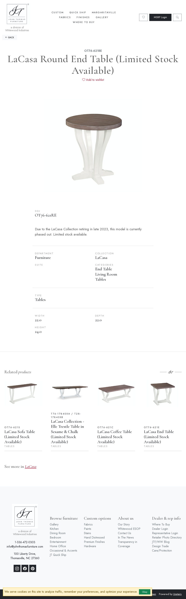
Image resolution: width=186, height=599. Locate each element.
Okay (144, 592)
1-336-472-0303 (25, 542)
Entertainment (58, 542)
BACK (9, 37)
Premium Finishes (94, 542)
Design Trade (160, 546)
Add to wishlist (93, 80)
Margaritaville (104, 12)
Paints (87, 529)
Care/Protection (162, 550)
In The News (126, 537)
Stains (87, 533)
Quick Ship (77, 12)
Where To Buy (84, 22)
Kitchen (54, 529)
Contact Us (124, 533)
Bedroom (55, 537)
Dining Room (58, 533)
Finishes (83, 17)
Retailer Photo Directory (167, 537)
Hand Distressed (94, 537)
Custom (58, 12)
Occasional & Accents (63, 550)
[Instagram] (17, 568)
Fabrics (65, 17)
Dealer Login (160, 529)
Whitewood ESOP (129, 529)
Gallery (102, 17)
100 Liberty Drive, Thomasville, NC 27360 (24, 556)
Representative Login (165, 533)
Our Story (124, 524)
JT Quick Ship (58, 555)
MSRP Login (160, 17)
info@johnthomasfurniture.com (25, 546)
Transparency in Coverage (127, 544)
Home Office (58, 546)
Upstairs (177, 594)
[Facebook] (24, 568)
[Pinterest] (32, 568)
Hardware (90, 546)
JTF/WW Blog (160, 542)
